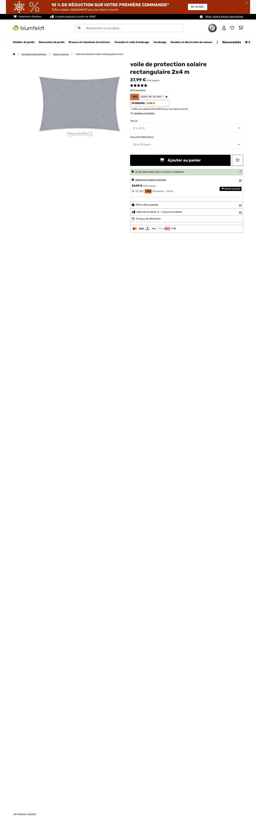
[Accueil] (17, 54)
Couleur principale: (142, 137)
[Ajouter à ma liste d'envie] (237, 160)
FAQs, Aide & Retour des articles (224, 16)
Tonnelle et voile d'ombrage (36, 54)
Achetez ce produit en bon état (153, 179)
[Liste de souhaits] (232, 28)
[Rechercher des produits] (129, 28)
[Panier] (240, 28)
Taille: (134, 121)
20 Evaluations (138, 90)
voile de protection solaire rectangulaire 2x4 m (105, 54)
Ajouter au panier (180, 160)
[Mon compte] (224, 28)
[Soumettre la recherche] (79, 28)
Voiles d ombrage (66, 54)
